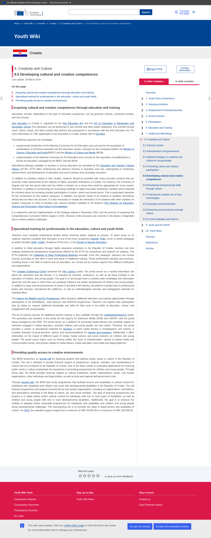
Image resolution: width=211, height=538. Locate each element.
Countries (41, 23)
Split (34, 242)
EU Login (19, 516)
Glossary (150, 236)
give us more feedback (120, 476)
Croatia (52, 23)
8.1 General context (155, 145)
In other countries (185, 81)
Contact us (144, 499)
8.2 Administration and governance (162, 151)
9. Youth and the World (158, 225)
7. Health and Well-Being (159, 133)
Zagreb (95, 239)
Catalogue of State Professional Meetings (55, 255)
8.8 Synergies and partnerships (160, 204)
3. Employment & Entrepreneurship (164, 110)
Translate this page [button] (184, 12)
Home (16, 23)
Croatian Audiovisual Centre (31, 271)
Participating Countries (26, 510)
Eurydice (100, 134)
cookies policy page (73, 525)
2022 (26, 410)
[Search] (103, 12)
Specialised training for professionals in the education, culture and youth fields (56, 96)
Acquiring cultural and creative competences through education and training (55, 92)
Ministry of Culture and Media (80, 152)
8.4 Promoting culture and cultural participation (162, 168)
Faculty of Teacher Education (91, 242)
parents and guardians (100, 332)
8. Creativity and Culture (71, 23)
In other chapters (154, 81)
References (152, 242)
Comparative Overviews (26, 505)
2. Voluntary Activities (157, 104)
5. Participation (153, 122)
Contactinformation (184, 69)
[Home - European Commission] (30, 12)
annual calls (27, 382)
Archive (150, 248)
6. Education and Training (159, 128)
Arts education (19, 123)
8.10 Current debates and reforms (162, 219)
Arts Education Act (73, 123)
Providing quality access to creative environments (41, 100)
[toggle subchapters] (142, 98)
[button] (176, 12)
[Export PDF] (155, 69)
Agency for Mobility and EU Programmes (38, 298)
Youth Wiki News (85, 499)
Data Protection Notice (150, 505)
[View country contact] (185, 69)
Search (146, 12)
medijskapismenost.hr (115, 315)
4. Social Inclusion (155, 116)
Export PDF (156, 69)
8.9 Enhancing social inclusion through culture (164, 212)
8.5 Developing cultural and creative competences (164, 178)
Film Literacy (69, 271)
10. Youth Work (154, 231)
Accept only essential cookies (172, 526)
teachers (67, 329)
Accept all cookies (140, 526)
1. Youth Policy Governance (160, 98)
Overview (151, 92)
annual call (45, 359)
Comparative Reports (25, 499)
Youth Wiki (28, 23)
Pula (102, 239)
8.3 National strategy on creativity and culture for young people (164, 159)
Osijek (41, 242)
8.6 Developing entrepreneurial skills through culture (163, 187)
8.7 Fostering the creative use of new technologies (163, 196)
